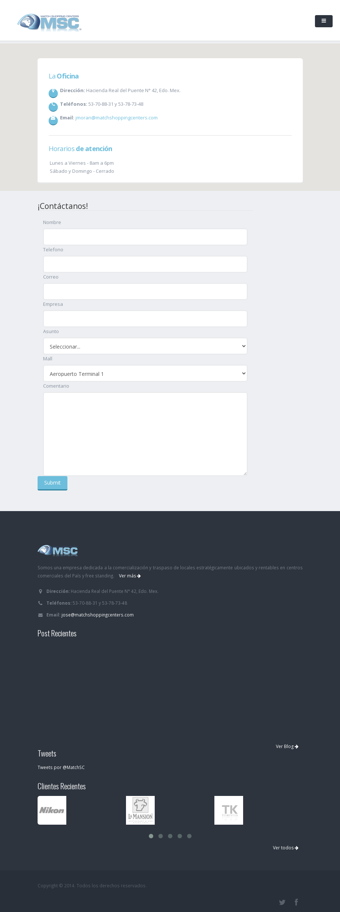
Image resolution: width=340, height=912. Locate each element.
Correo (51, 276)
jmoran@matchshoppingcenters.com (117, 117)
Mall (47, 358)
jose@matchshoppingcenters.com (98, 615)
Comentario (56, 385)
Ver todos (285, 848)
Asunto (51, 331)
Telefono (53, 249)
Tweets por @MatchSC (61, 767)
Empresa (53, 304)
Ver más (130, 576)
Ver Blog (287, 746)
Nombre (52, 222)
